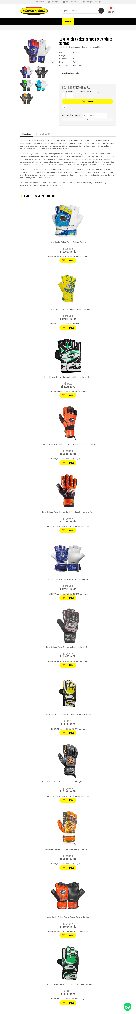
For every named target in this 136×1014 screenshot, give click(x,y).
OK (88, 119)
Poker (75, 52)
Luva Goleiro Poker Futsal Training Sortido (68, 242)
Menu (68, 21)
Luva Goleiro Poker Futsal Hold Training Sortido (68, 579)
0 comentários (74, 47)
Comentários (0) (43, 134)
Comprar (87, 101)
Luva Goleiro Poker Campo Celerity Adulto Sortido (68, 647)
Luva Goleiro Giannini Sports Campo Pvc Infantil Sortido (68, 714)
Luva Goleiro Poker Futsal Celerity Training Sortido (68, 309)
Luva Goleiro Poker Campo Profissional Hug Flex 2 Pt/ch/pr (68, 782)
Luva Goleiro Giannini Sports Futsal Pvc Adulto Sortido (68, 377)
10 (64, 79)
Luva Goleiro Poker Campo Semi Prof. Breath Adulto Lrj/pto (68, 512)
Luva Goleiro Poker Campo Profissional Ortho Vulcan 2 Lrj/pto (68, 444)
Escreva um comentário (91, 47)
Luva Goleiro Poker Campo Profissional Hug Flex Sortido (68, 849)
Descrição (26, 134)
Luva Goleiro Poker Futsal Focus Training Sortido (68, 917)
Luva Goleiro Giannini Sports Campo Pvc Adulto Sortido (68, 984)
